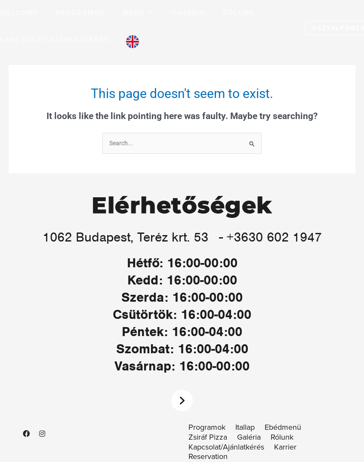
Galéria (249, 437)
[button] (139, 13)
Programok (206, 427)
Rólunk (282, 437)
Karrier (285, 447)
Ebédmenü (283, 427)
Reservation (208, 457)
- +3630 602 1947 (270, 237)
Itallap (245, 427)
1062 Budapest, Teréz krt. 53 (125, 237)
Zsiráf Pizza (207, 437)
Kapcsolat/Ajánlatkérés (226, 447)
